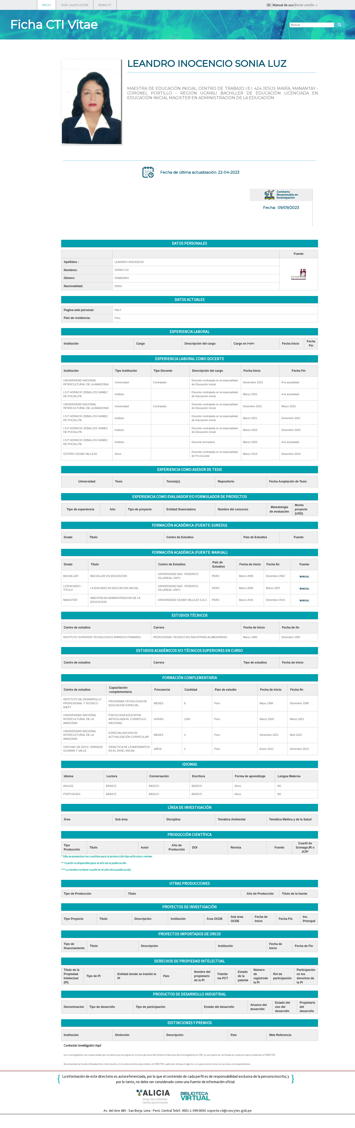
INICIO (46, 5)
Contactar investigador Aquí (82, 1045)
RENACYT (104, 5)
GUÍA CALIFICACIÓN (74, 5)
